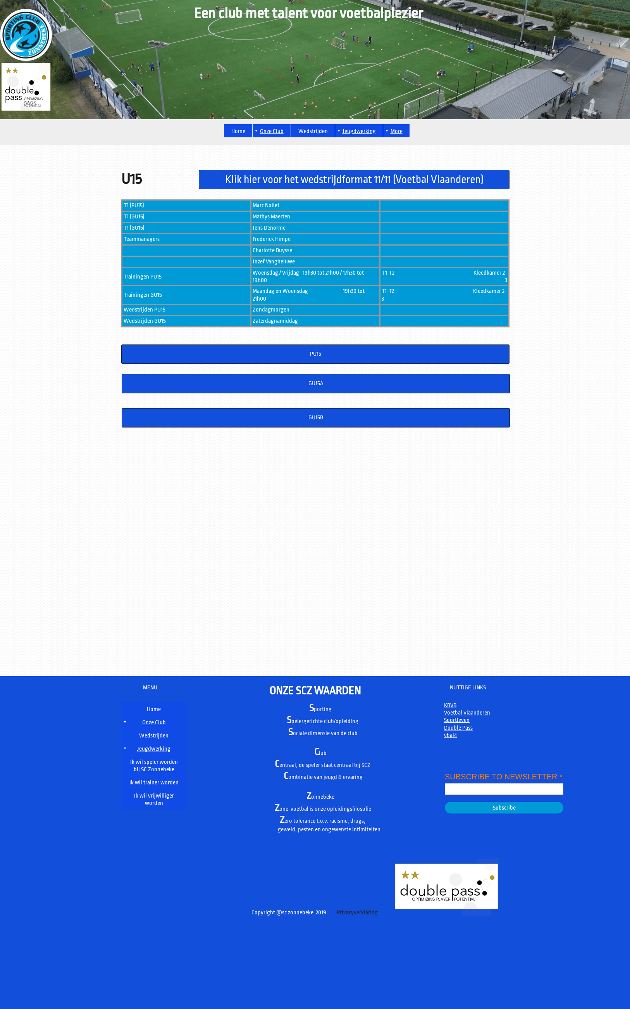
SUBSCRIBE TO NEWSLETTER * (504, 776)
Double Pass (458, 728)
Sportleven (457, 720)
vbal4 (450, 735)
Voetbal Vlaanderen (467, 713)
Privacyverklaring (357, 912)
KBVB (450, 705)
